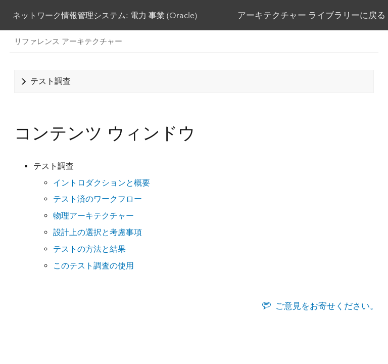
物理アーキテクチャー (93, 215)
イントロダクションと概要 (101, 183)
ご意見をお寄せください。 (326, 306)
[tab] (194, 81)
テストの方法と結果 (89, 249)
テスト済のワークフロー (97, 199)
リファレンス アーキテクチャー (68, 41)
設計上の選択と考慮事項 (97, 232)
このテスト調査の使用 (93, 265)
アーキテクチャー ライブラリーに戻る (311, 15)
